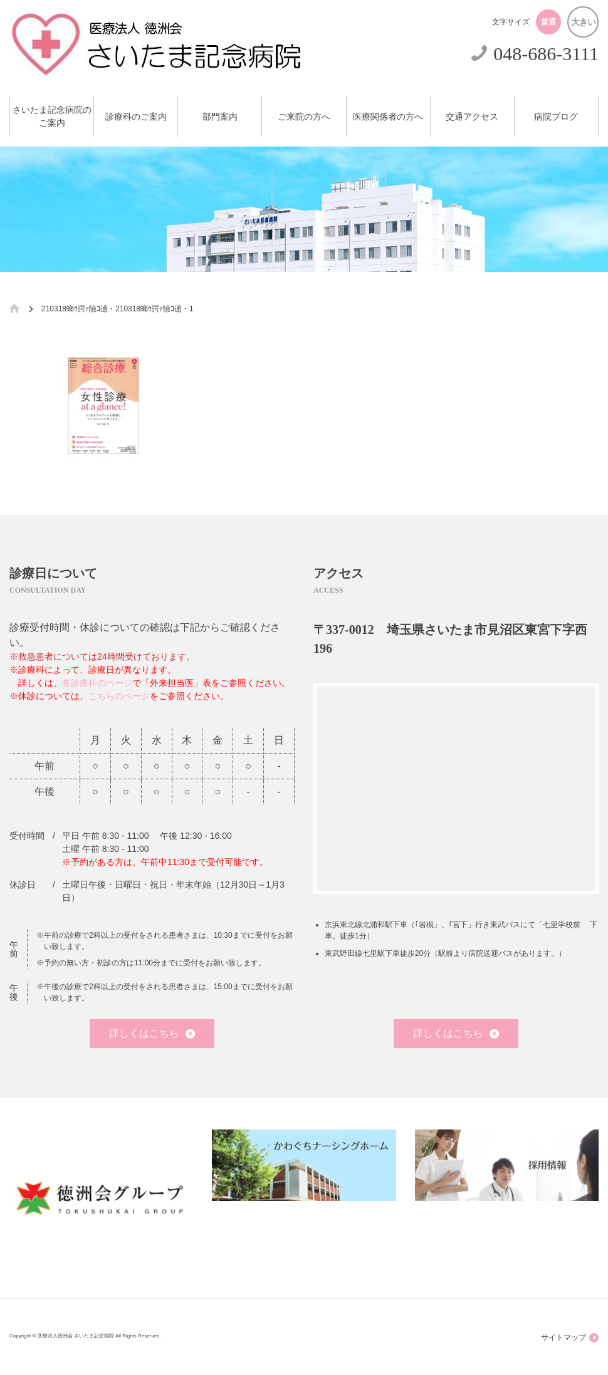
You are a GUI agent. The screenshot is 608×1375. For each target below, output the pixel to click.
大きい (583, 22)
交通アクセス (472, 117)
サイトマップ (570, 1337)
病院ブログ (556, 117)
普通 (548, 22)
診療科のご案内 (136, 117)
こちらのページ (119, 696)
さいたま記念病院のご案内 (52, 116)
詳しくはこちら (152, 1033)
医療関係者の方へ (388, 117)
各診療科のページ (97, 683)
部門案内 (220, 117)
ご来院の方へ (304, 117)
